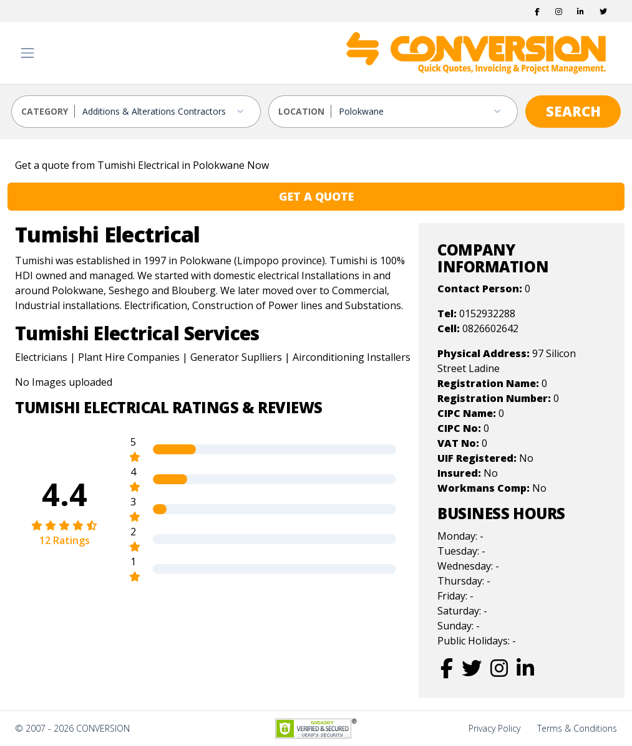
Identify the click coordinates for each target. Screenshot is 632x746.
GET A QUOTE (316, 196)
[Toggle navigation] (27, 53)
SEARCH (573, 111)
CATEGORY (44, 111)
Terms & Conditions (577, 728)
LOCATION (301, 111)
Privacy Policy (494, 728)
